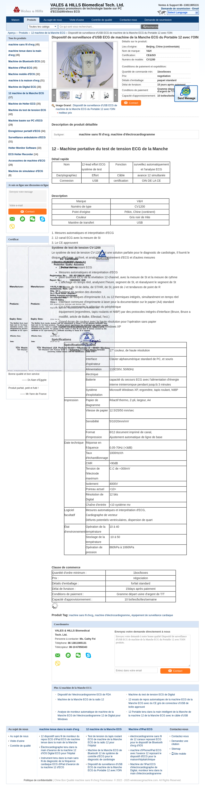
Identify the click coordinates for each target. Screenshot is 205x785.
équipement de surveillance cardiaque (152, 615)
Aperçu (12, 32)
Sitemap (175, 748)
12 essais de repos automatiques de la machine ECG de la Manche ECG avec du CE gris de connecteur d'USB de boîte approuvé (161, 703)
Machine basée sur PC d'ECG (25, 120)
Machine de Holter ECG (22, 103)
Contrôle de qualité (101, 19)
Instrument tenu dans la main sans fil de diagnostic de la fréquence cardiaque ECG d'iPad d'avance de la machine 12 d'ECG (60, 763)
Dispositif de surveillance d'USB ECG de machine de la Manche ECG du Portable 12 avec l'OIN (105, 767)
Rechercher (152, 26)
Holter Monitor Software (22, 148)
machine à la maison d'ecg (24, 80)
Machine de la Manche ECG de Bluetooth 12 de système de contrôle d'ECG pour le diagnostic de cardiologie (105, 755)
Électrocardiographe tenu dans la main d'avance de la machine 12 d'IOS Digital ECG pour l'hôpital (59, 750)
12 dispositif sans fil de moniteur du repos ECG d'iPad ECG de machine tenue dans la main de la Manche (60, 739)
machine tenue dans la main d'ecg (59, 729)
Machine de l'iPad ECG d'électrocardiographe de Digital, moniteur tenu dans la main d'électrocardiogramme (146, 769)
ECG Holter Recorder (20, 154)
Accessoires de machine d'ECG (26, 160)
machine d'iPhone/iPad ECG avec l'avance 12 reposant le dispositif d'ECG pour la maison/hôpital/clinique (146, 755)
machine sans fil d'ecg (21, 44)
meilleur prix (65, 112)
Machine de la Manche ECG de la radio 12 (81, 699)
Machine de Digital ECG (22, 86)
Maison (15, 19)
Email (195, 8)
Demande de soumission (175, 8)
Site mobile (178, 753)
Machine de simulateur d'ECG (25, 171)
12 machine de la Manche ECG (48, 32)
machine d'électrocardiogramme (112, 615)
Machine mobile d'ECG (21, 74)
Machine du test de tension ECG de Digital (152, 694)
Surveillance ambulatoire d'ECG (27, 137)
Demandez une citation (179, 743)
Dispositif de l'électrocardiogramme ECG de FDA (84, 694)
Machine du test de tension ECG (27, 110)
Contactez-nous (128, 19)
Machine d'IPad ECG (20, 67)
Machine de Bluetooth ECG (24, 61)
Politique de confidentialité (38, 780)
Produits (31, 19)
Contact (27, 211)
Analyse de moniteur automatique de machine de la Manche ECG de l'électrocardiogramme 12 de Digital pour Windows (89, 715)
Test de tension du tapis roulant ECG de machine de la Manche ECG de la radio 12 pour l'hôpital (105, 741)
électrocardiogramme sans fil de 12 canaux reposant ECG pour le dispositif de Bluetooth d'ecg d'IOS (146, 741)
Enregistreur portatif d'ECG (24, 131)
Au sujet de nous (53, 19)
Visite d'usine (76, 19)
